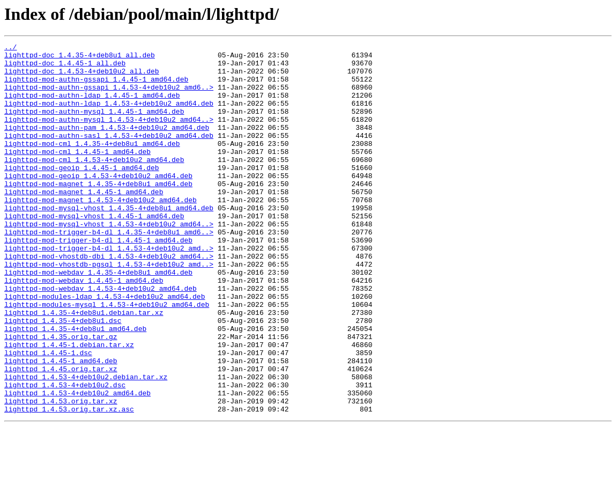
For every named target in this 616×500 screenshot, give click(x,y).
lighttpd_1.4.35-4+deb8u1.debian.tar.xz (83, 367)
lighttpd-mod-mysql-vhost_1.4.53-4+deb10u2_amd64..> (108, 261)
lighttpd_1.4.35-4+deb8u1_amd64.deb (75, 386)
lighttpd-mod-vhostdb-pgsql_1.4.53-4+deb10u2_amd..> (108, 309)
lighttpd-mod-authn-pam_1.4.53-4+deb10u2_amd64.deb (106, 145)
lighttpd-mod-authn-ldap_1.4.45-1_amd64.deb (92, 106)
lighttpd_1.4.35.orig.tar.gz (60, 396)
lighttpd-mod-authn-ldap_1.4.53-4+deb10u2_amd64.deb (108, 116)
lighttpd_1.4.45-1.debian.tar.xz (69, 405)
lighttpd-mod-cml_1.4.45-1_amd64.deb (77, 174)
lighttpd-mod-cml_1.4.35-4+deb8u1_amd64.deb (92, 164)
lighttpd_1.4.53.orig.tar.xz (60, 473)
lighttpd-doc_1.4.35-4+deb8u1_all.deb (79, 58)
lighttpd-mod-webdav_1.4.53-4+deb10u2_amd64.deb (100, 338)
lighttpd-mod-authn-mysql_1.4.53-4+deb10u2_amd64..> (108, 135)
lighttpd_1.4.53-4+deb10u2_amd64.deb (77, 463)
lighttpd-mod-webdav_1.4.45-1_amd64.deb (83, 328)
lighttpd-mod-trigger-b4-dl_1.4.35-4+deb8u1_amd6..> (108, 270)
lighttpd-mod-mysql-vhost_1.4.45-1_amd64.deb (94, 251)
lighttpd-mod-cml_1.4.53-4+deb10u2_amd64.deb (94, 183)
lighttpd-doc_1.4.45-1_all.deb (64, 67)
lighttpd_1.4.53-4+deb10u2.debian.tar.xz (85, 444)
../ (10, 48)
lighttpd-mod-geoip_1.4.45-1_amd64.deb (81, 193)
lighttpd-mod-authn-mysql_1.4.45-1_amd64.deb (94, 125)
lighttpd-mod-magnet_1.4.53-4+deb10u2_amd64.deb (100, 232)
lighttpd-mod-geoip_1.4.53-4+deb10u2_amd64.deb (98, 203)
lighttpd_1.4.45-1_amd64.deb (60, 425)
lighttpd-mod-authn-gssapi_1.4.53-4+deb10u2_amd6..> (108, 96)
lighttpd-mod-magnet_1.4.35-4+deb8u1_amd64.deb (98, 212)
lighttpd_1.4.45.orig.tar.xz (60, 434)
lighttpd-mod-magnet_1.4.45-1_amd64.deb (83, 222)
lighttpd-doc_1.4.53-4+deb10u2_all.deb (81, 77)
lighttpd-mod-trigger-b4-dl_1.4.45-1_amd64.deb (98, 280)
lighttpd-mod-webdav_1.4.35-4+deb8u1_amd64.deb (98, 318)
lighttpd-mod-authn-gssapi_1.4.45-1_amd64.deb (96, 87)
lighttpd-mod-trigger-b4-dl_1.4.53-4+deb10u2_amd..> (108, 290)
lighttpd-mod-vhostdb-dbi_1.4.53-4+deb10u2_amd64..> (108, 299)
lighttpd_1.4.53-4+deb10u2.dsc (64, 454)
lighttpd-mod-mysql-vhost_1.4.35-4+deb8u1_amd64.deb (108, 241)
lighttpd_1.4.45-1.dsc (48, 415)
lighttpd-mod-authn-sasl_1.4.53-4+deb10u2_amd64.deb (108, 154)
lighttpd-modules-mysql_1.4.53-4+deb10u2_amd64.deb (106, 357)
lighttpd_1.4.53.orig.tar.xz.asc (69, 483)
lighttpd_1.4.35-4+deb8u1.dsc (62, 376)
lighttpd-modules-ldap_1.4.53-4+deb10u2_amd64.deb (104, 347)
